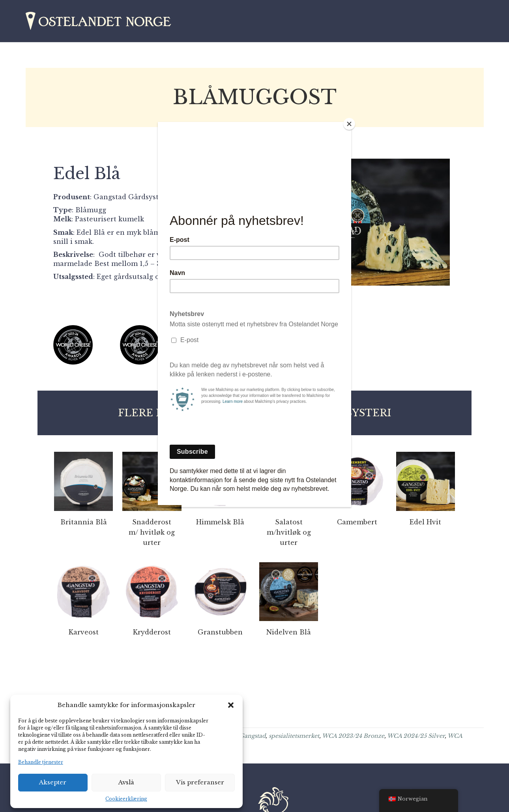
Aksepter (52, 782)
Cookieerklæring (126, 799)
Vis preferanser (200, 782)
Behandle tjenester (40, 762)
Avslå (126, 782)
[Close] (349, 124)
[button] (231, 705)
